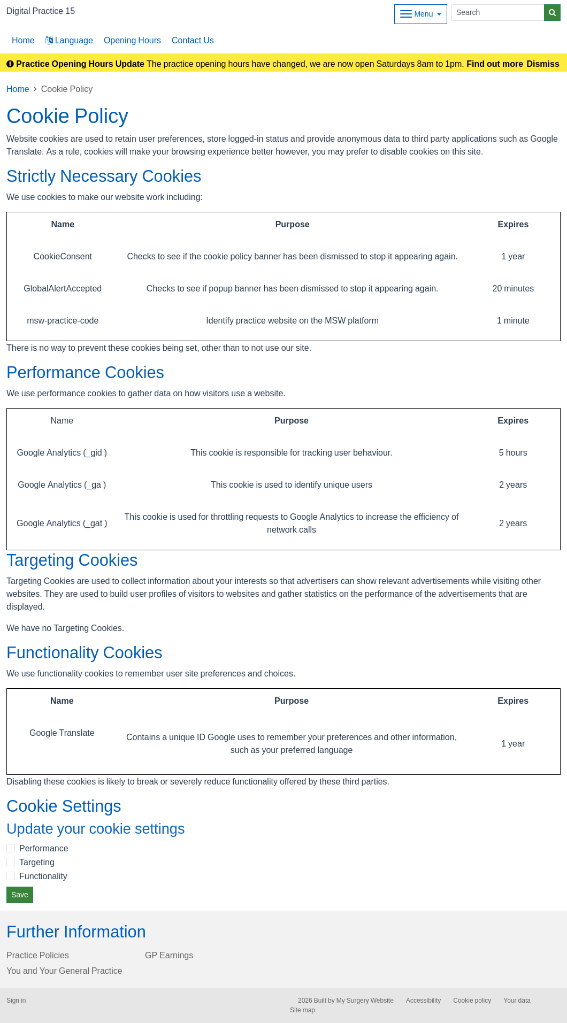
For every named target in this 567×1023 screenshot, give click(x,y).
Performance (43, 848)
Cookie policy (472, 1000)
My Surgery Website (365, 1000)
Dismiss (542, 63)
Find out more (494, 63)
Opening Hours (132, 40)
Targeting (37, 862)
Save (19, 894)
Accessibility (423, 1000)
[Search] (498, 12)
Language (69, 40)
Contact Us (193, 40)
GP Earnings (169, 955)
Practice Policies (37, 955)
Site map (302, 1010)
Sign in (16, 1000)
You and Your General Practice (64, 970)
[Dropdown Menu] (420, 14)
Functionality (43, 876)
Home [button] (23, 40)
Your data (517, 1000)
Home (17, 88)
